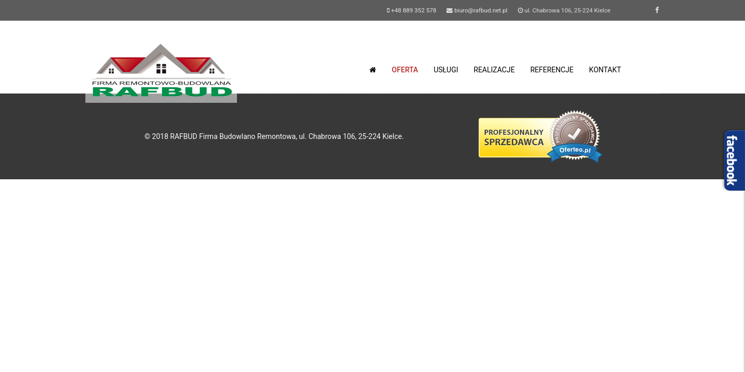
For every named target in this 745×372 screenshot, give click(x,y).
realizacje (494, 70)
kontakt (605, 70)
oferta (405, 70)
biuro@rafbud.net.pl (481, 10)
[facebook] (657, 10)
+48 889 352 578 (414, 10)
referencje (552, 70)
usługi (446, 70)
